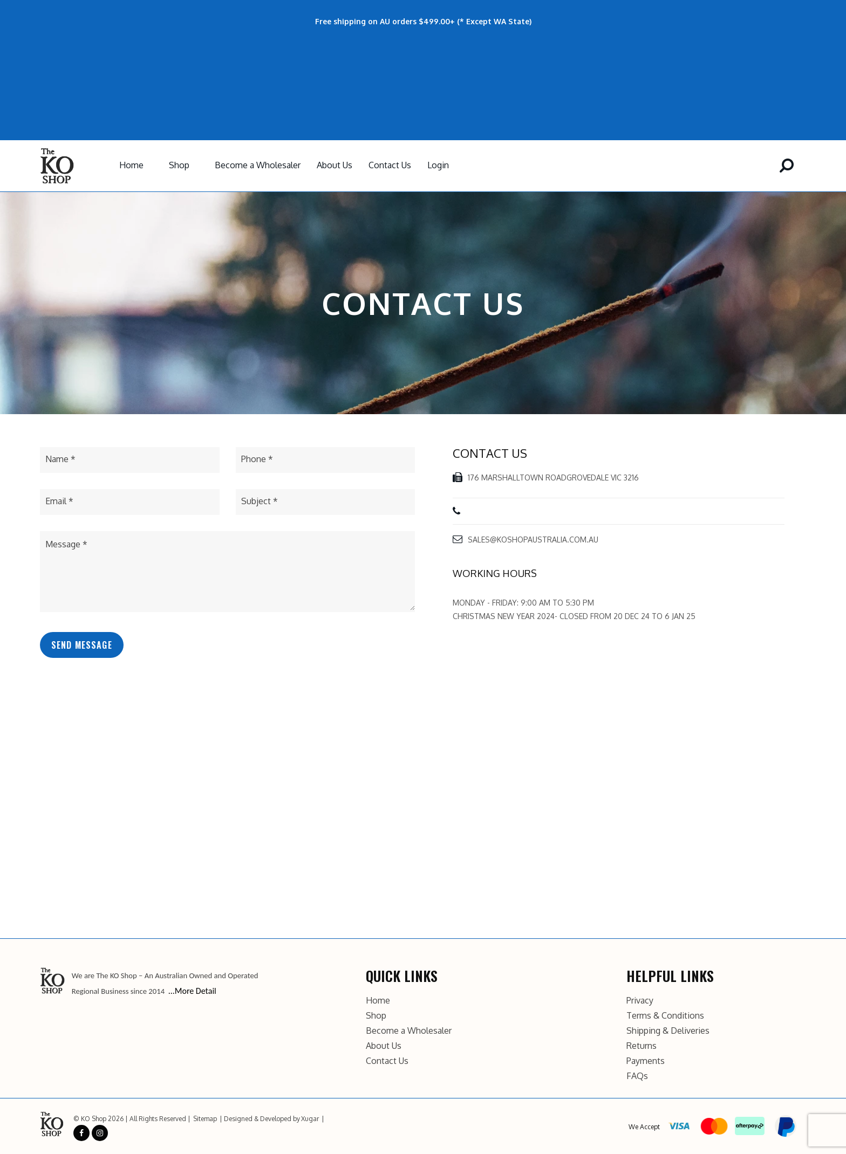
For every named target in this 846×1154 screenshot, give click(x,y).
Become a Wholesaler (258, 165)
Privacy (639, 1000)
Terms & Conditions (665, 1015)
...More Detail (192, 991)
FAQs (637, 1075)
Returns (641, 1045)
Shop (179, 165)
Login (438, 165)
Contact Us (390, 165)
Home (131, 165)
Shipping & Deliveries (667, 1030)
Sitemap (205, 1119)
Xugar (310, 1119)
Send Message (81, 644)
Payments (645, 1060)
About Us (334, 165)
